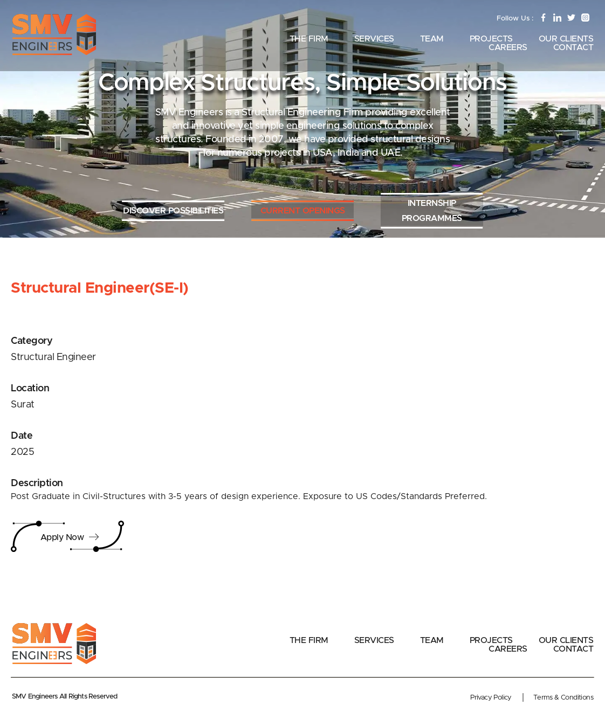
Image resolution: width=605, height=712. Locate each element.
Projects (491, 38)
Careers (508, 47)
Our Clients (566, 38)
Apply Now (70, 537)
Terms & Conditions (563, 697)
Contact (573, 47)
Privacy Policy (491, 697)
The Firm (309, 38)
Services (374, 38)
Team (432, 38)
